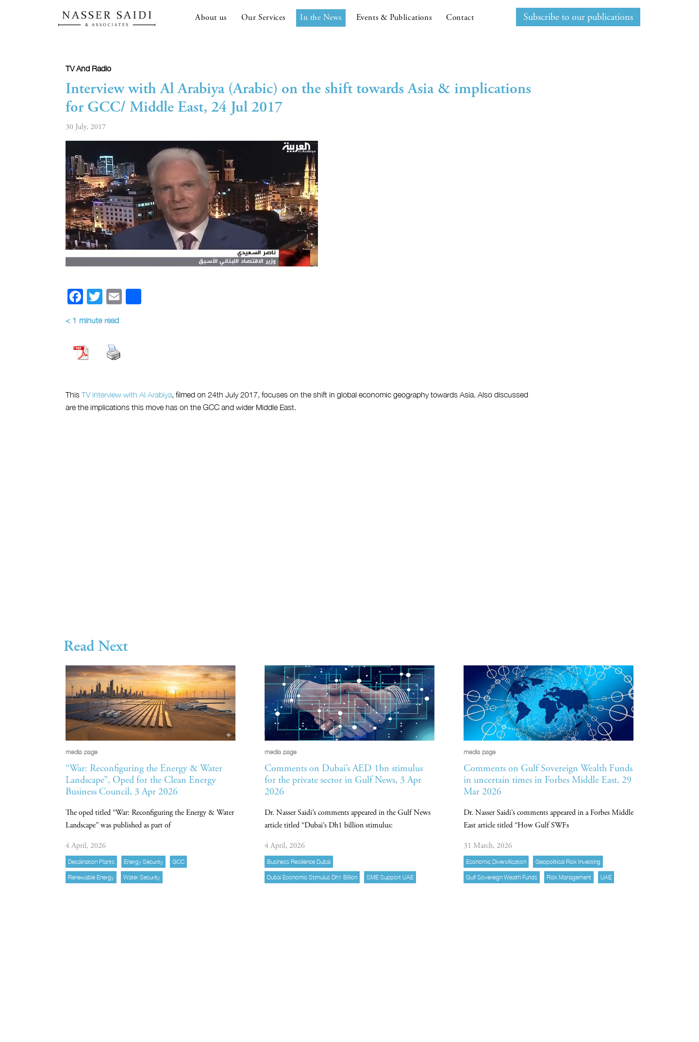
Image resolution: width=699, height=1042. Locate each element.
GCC (178, 861)
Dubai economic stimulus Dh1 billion (312, 877)
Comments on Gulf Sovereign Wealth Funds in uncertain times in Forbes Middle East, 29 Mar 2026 (548, 780)
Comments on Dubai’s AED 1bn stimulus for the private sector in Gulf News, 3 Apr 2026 (344, 780)
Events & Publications (394, 17)
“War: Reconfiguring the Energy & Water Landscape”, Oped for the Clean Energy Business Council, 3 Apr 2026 (144, 780)
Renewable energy (91, 877)
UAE (606, 877)
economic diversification (496, 861)
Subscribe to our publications (578, 17)
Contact (460, 17)
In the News (321, 17)
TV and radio (88, 68)
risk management (569, 877)
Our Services (263, 17)
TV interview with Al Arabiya (127, 394)
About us (211, 17)
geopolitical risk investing (567, 861)
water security (141, 877)
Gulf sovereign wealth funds (501, 877)
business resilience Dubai (299, 861)
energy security (143, 861)
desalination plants (91, 861)
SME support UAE (390, 877)
